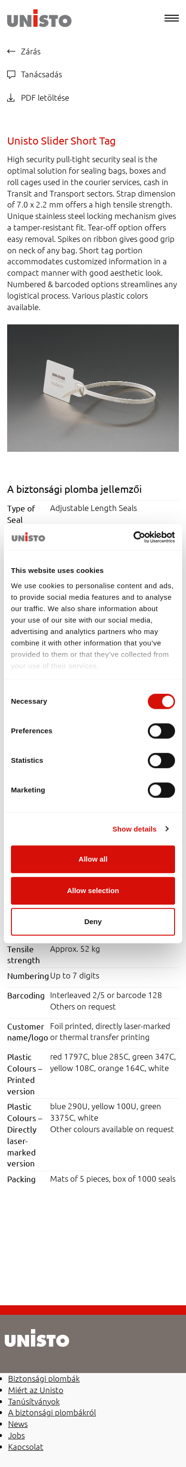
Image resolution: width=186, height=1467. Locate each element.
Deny (93, 921)
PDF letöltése (38, 97)
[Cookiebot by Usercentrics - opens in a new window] (134, 537)
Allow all (93, 859)
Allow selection (93, 890)
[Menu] (172, 18)
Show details (135, 829)
